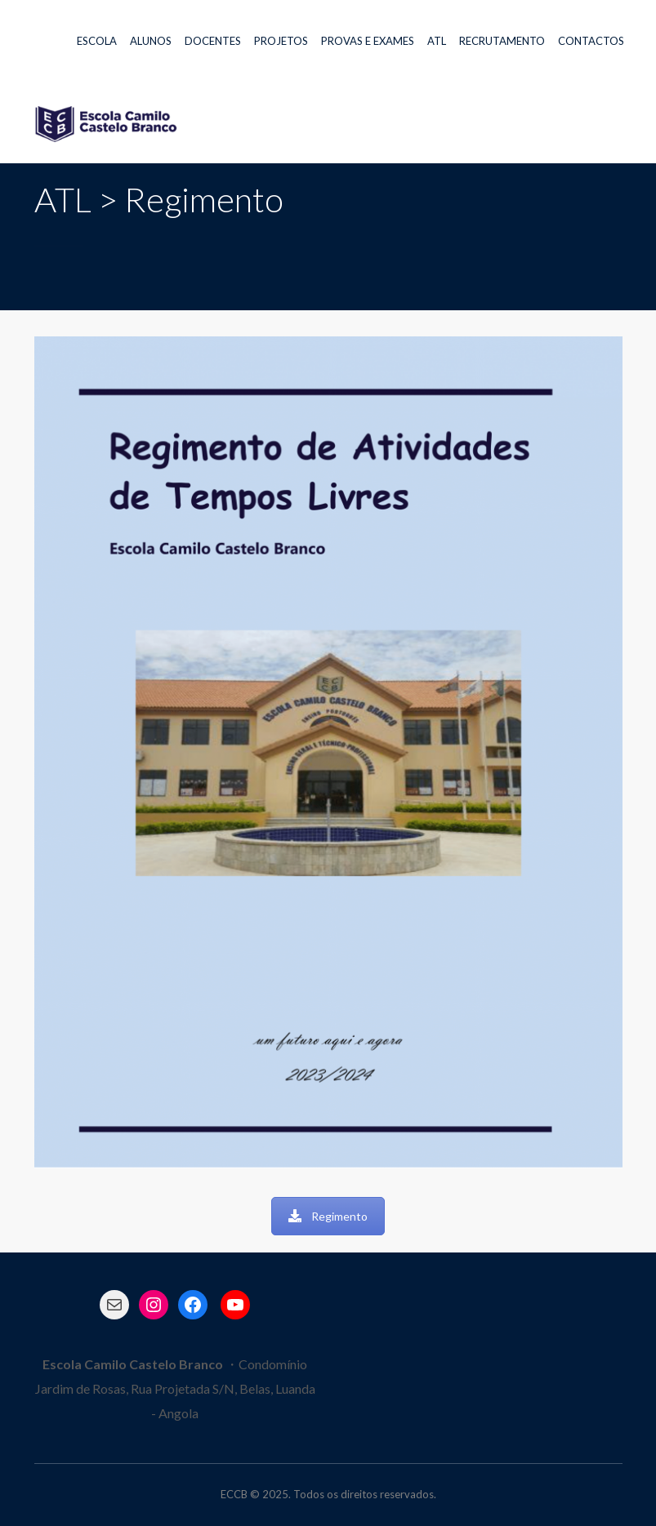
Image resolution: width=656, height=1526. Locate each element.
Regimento (328, 1216)
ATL (436, 40)
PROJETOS (281, 40)
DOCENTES (213, 40)
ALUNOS (151, 40)
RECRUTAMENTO (502, 40)
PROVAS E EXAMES (367, 40)
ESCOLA (97, 40)
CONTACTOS (591, 40)
